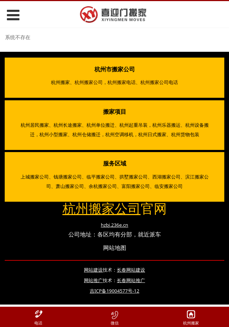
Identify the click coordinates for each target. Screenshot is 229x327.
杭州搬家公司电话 (159, 82)
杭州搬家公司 (89, 82)
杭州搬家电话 (121, 82)
